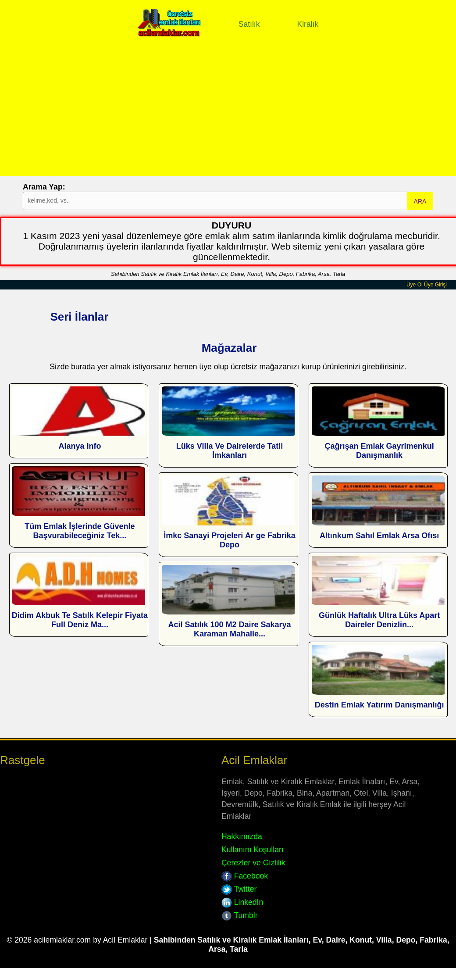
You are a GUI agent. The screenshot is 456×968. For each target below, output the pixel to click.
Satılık (249, 24)
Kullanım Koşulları (252, 849)
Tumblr (239, 915)
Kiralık (307, 24)
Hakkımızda (241, 836)
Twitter (238, 889)
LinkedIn (242, 902)
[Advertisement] (228, 114)
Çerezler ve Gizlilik (253, 862)
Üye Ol (414, 285)
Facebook (244, 876)
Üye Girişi (435, 285)
